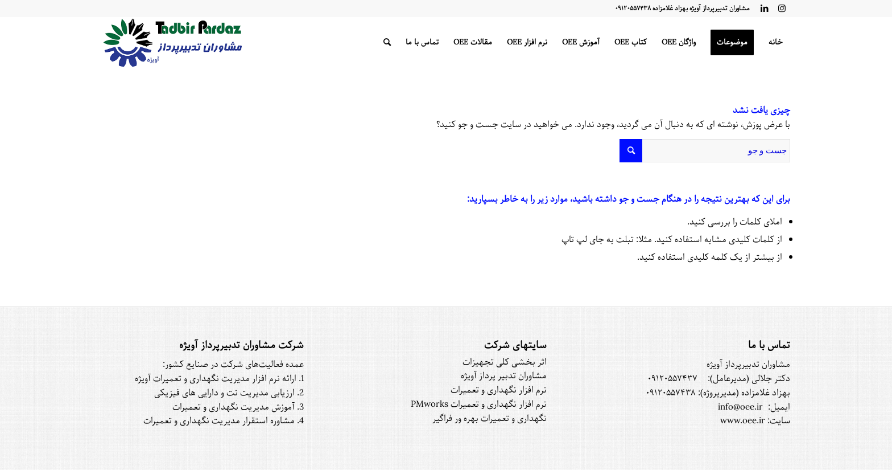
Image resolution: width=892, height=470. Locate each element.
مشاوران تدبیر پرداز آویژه (504, 376)
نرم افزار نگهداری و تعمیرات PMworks (479, 404)
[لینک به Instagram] (781, 8)
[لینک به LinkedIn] (764, 8)
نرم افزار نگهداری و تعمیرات (499, 390)
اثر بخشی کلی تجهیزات (504, 362)
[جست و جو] (387, 42)
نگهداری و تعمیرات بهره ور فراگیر (489, 418)
